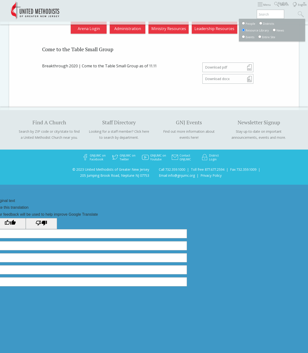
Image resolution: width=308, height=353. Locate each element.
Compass (264, 29)
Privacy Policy (211, 175)
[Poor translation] (41, 223)
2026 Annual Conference (79, 8)
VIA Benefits (262, 8)
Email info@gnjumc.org (177, 175)
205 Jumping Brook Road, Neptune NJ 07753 (114, 175)
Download (216, 67)
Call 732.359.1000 (172, 169)
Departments (232, 8)
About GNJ (182, 8)
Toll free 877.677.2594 (208, 169)
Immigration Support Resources (137, 8)
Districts (206, 8)
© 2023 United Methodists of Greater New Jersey (110, 169)
